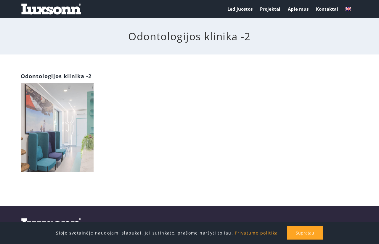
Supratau (305, 233)
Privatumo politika (256, 233)
